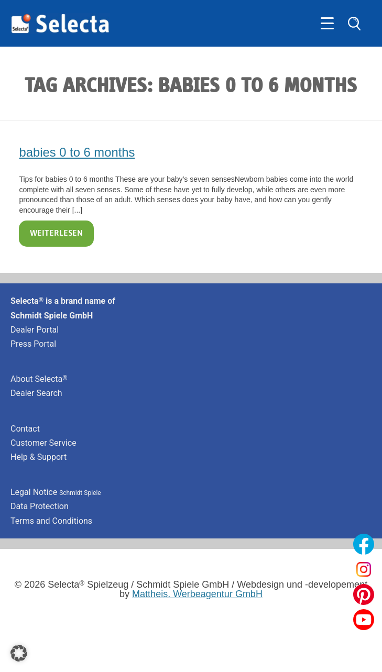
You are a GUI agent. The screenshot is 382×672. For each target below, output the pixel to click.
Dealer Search (36, 393)
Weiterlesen (56, 233)
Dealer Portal (34, 330)
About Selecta (39, 379)
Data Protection (39, 506)
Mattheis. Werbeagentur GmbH (197, 594)
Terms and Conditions (51, 521)
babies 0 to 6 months (77, 152)
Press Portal (33, 344)
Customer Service (43, 443)
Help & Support (38, 457)
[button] (19, 653)
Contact (25, 429)
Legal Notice (55, 492)
